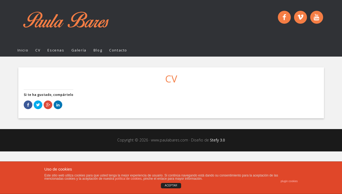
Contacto (118, 50)
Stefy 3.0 (217, 140)
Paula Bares (66, 22)
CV (37, 50)
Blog (98, 50)
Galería (79, 50)
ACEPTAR (171, 185)
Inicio (23, 50)
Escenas (55, 50)
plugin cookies (289, 181)
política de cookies (128, 179)
